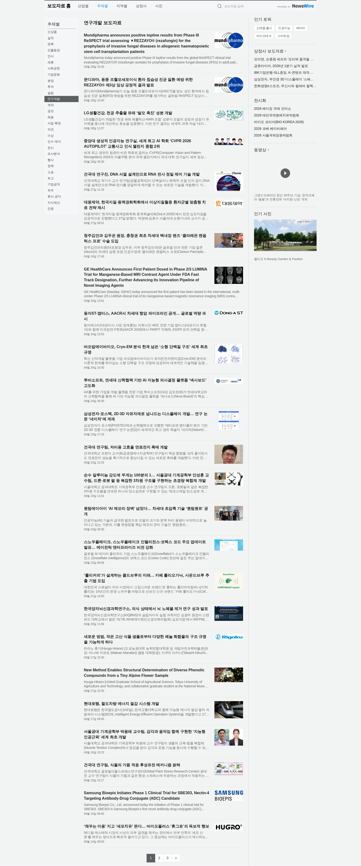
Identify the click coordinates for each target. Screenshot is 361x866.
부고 (51, 178)
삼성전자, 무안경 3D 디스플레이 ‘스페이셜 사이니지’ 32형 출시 (301, 79)
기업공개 (54, 184)
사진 (158, 6)
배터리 (300, 28)
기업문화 (54, 74)
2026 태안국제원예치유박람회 (276, 115)
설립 (51, 93)
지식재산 (54, 202)
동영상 (260, 150)
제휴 (51, 62)
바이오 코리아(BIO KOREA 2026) (279, 122)
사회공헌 (54, 68)
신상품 (52, 32)
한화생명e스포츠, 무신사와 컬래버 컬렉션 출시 (289, 86)
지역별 (122, 6)
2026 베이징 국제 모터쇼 (272, 108)
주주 (51, 190)
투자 (51, 87)
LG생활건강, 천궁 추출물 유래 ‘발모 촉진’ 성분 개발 (128, 113)
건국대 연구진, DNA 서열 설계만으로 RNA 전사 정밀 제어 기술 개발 (142, 174)
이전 (258, 237)
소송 (51, 172)
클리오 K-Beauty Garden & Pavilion (278, 259)
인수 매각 (54, 141)
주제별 (102, 6)
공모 (51, 111)
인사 (51, 56)
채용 (51, 117)
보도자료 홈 (58, 5)
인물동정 (54, 50)
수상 (51, 135)
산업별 (83, 6)
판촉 (51, 44)
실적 (51, 38)
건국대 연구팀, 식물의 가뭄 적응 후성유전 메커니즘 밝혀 (132, 765)
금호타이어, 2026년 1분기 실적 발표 (281, 66)
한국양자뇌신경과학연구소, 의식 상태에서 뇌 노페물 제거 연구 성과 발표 (146, 609)
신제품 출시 (264, 28)
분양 (51, 81)
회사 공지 (54, 196)
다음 (313, 237)
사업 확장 (54, 123)
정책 (51, 166)
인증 (51, 208)
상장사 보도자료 (269, 51)
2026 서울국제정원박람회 (273, 135)
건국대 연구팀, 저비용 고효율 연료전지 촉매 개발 (126, 447)
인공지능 (284, 28)
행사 (51, 160)
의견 (51, 129)
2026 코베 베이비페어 (270, 128)
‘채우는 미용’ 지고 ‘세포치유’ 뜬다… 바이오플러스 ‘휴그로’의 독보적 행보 (146, 826)
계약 (51, 105)
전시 (51, 148)
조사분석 (54, 154)
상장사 (141, 6)
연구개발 (54, 99)
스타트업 (283, 36)
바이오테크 (263, 36)
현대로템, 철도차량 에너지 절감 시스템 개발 (121, 704)
